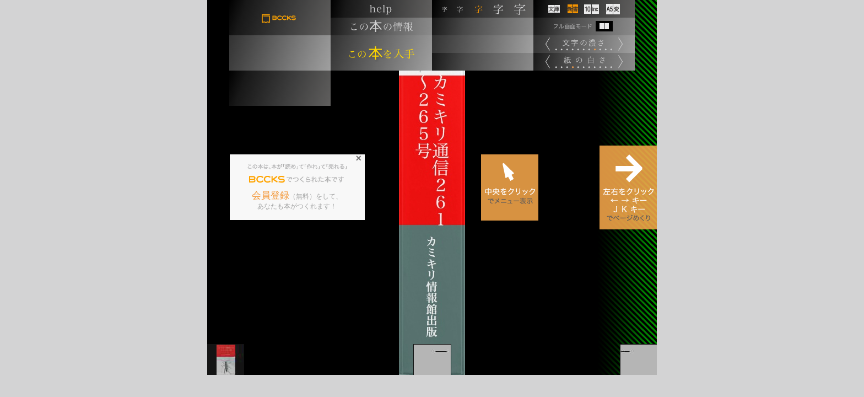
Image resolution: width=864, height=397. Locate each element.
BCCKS (267, 179)
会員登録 (270, 195)
